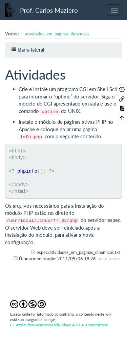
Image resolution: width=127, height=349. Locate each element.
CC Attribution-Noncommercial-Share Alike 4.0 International (59, 325)
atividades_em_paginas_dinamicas (57, 33)
